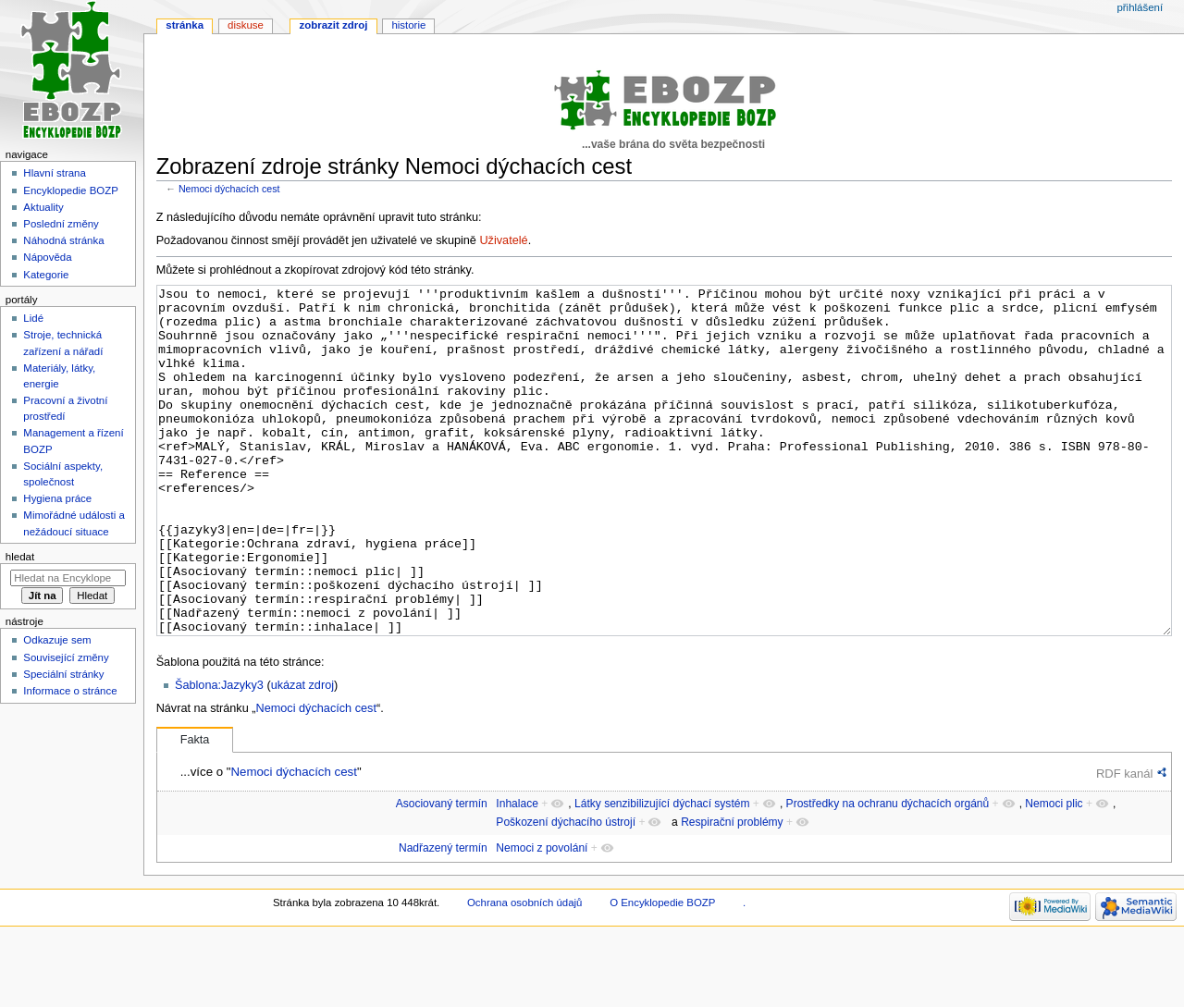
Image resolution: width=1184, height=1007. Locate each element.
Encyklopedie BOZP (70, 190)
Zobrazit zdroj (334, 25)
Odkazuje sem (57, 639)
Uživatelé (503, 240)
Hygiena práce (57, 498)
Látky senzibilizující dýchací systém (661, 872)
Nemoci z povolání (541, 917)
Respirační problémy (732, 891)
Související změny (65, 657)
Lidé (33, 318)
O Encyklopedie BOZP (662, 971)
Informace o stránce (70, 690)
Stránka (185, 25)
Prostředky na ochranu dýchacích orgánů (888, 872)
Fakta (195, 809)
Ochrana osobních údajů (524, 971)
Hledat (20, 556)
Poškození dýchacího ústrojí (565, 891)
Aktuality (43, 207)
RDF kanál (1124, 843)
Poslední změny (61, 223)
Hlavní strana (54, 172)
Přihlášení (1139, 7)
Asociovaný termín (441, 872)
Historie (408, 25)
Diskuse (246, 25)
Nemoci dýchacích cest (229, 188)
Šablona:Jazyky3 (219, 754)
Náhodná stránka (63, 240)
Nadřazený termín (443, 917)
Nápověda (47, 257)
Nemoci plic (1053, 872)
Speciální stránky (63, 674)
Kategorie (45, 274)
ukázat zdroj (302, 754)
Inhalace (517, 872)
